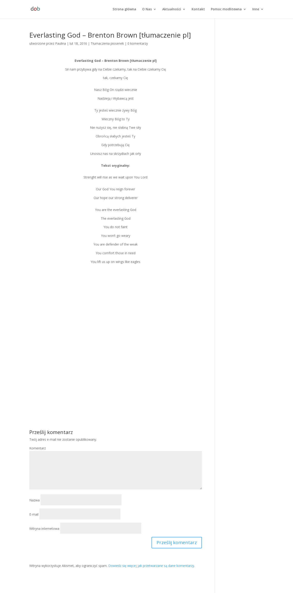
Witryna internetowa (44, 528)
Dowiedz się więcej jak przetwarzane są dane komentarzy (151, 565)
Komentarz (37, 448)
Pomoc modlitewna (226, 9)
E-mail (33, 514)
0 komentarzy (138, 43)
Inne (255, 9)
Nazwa (34, 500)
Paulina (60, 43)
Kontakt (198, 9)
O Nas (147, 9)
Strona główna (124, 9)
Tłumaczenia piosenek (107, 43)
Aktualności (171, 9)
